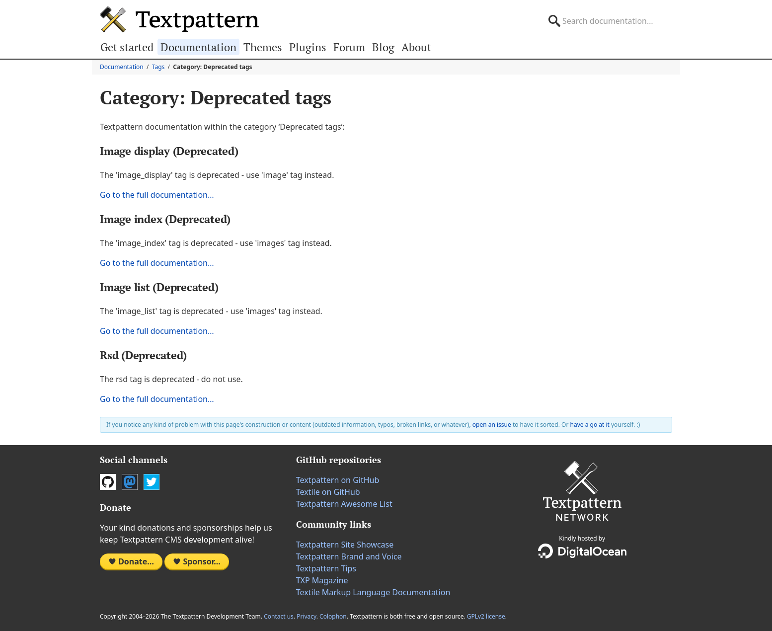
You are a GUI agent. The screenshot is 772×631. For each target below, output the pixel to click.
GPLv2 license (486, 616)
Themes (262, 47)
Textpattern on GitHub (338, 479)
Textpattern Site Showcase (345, 544)
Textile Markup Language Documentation (373, 592)
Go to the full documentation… (157, 194)
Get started (127, 47)
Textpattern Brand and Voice (349, 556)
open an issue (491, 424)
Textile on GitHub (328, 491)
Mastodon (130, 482)
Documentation (198, 47)
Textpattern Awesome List (344, 503)
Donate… (131, 561)
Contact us (279, 616)
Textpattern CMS (179, 19)
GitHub (108, 482)
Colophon (333, 616)
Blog (383, 47)
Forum (349, 47)
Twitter (151, 482)
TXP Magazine (322, 580)
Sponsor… (197, 561)
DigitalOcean (582, 551)
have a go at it (590, 424)
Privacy (306, 616)
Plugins (307, 47)
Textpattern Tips (326, 568)
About (416, 47)
